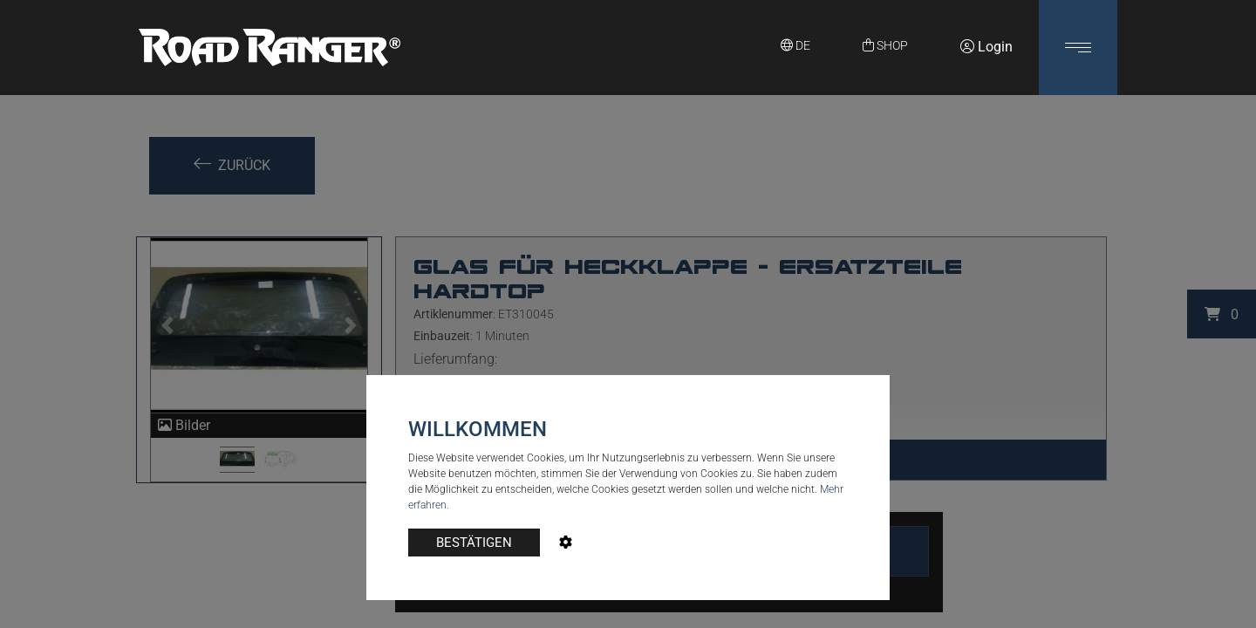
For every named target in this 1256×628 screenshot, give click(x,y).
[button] (1078, 47)
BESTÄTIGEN (474, 542)
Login (986, 46)
